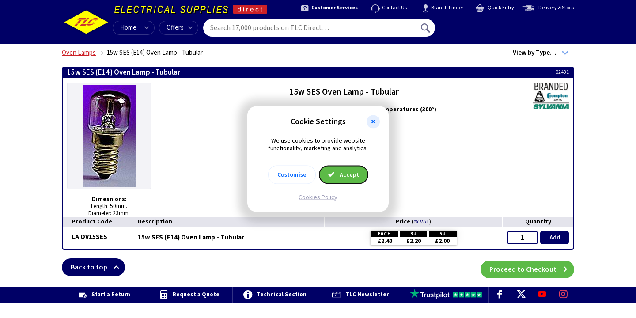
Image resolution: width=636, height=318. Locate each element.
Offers (180, 27)
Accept (343, 174)
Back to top (98, 267)
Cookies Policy (318, 197)
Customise (292, 174)
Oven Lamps (79, 52)
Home (128, 27)
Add (554, 237)
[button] (373, 122)
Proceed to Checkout (531, 267)
